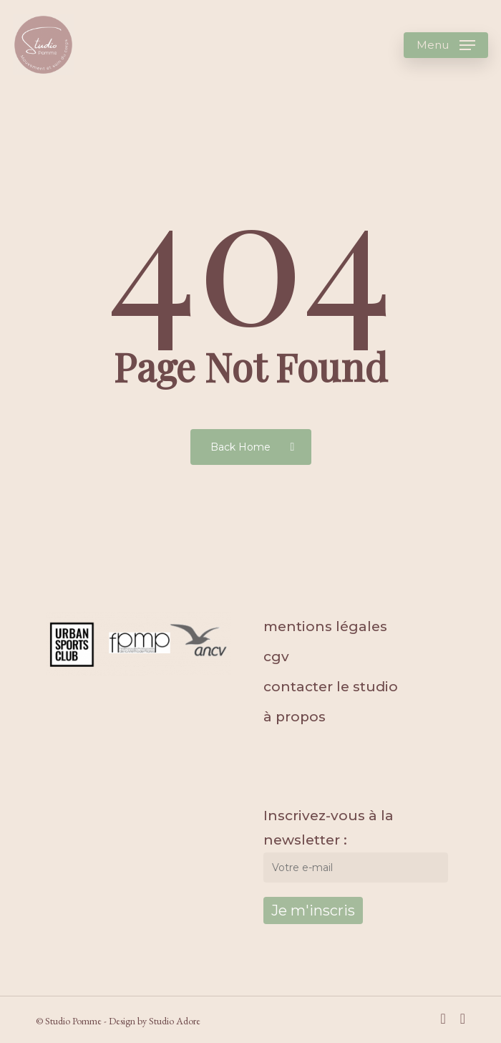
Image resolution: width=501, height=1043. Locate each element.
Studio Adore (174, 1020)
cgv (276, 656)
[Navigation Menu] (446, 45)
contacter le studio (330, 686)
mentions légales (325, 626)
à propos (294, 716)
